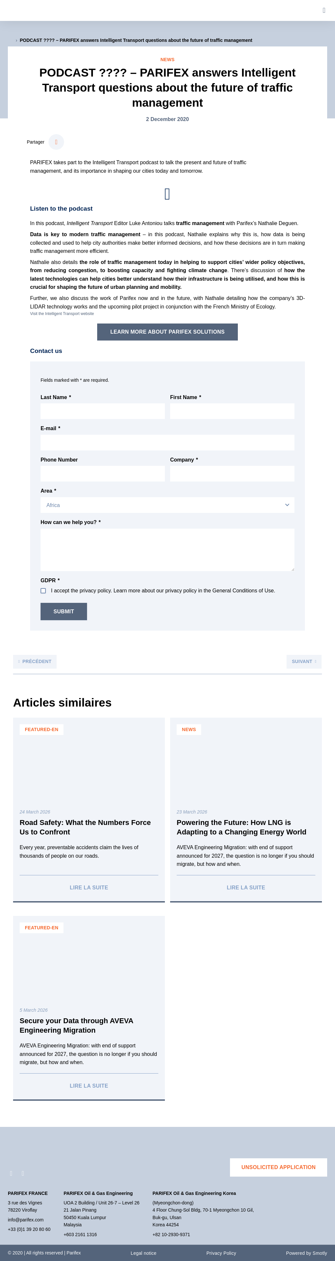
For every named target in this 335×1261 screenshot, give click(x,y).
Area (48, 491)
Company (184, 460)
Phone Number (59, 460)
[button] (324, 10)
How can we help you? (71, 522)
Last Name (56, 397)
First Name (185, 397)
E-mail (50, 428)
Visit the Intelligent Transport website (62, 313)
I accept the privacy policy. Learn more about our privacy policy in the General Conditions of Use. (163, 590)
